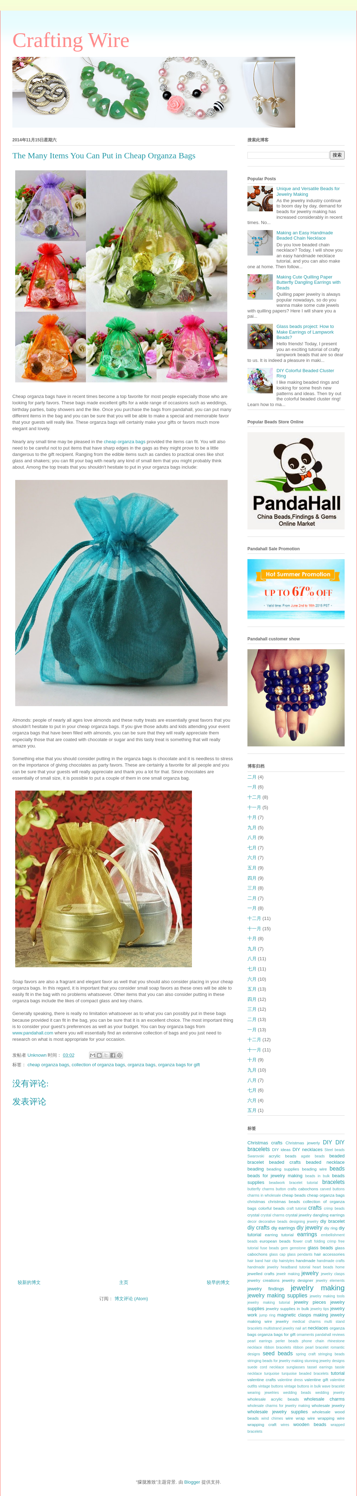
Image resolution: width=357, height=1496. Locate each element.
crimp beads (334, 1208)
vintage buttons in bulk (302, 1386)
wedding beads (297, 1393)
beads (337, 1169)
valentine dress (290, 1380)
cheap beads (294, 1195)
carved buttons (332, 1189)
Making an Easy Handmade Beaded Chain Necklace (304, 235)
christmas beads (284, 1201)
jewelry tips (320, 1309)
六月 (252, 857)
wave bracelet (333, 1386)
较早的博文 (218, 1282)
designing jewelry (303, 1222)
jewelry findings (265, 1288)
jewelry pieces (310, 1302)
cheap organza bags (125, 441)
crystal (253, 1215)
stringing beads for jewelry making (275, 1361)
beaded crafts (285, 1162)
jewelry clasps (333, 1274)
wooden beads (309, 1424)
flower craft (302, 1241)
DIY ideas (281, 1149)
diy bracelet (332, 1221)
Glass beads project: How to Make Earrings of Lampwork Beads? (305, 332)
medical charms (306, 1322)
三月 (252, 888)
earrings (307, 1234)
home (340, 1267)
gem (284, 1248)
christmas (256, 1201)
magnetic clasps (294, 1315)
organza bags (142, 1064)
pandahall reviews (330, 1335)
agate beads (313, 1156)
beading (255, 1169)
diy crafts (258, 1228)
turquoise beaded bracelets (305, 1373)
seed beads (278, 1353)
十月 (252, 817)
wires (285, 1425)
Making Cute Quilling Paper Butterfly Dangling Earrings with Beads (308, 282)
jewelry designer (297, 1280)
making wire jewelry (268, 1321)
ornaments (305, 1335)
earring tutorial (279, 1234)
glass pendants (299, 1254)
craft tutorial (296, 1208)
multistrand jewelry (279, 1328)
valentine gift (316, 1379)
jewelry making (318, 1288)
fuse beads (269, 1248)
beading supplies (283, 1169)
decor (252, 1222)
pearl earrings (259, 1341)
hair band (255, 1261)
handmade (305, 1260)
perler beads (287, 1341)
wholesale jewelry (328, 1405)
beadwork (277, 1183)
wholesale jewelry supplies (277, 1411)
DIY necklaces (307, 1149)
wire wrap (295, 1418)
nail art (301, 1328)
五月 (252, 867)
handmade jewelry (263, 1267)
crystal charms (272, 1215)
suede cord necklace (265, 1367)
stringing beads (331, 1354)
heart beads (322, 1267)
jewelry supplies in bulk (287, 1308)
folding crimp (325, 1241)
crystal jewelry (299, 1215)
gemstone (298, 1248)
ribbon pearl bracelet (310, 1347)
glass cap (277, 1254)
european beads (275, 1241)
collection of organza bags (98, 1064)
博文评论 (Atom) (131, 1298)
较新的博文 (29, 1282)
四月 (252, 878)
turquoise (272, 1373)
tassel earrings (320, 1367)
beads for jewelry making (275, 1175)
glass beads (320, 1247)
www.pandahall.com (32, 1033)
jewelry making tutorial (268, 1302)
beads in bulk (317, 1176)
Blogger (192, 1482)
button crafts (286, 1189)
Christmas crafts (264, 1142)
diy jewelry (309, 1228)
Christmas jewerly (303, 1142)
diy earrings (283, 1228)
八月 (252, 837)
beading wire (314, 1169)
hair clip (270, 1261)
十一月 (254, 807)
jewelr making (288, 1274)
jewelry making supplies (277, 1295)
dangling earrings (329, 1215)
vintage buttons (270, 1386)
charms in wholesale (264, 1195)
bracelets (333, 1182)
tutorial (338, 1373)
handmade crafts (331, 1261)
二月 (252, 777)
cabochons (308, 1188)
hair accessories (329, 1254)
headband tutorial (295, 1267)
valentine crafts (261, 1379)
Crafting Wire (70, 40)
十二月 (254, 797)
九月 (252, 827)
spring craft (306, 1354)
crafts (315, 1208)
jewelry (310, 1273)
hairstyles (286, 1261)
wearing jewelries (263, 1393)
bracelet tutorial (303, 1183)
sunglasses (295, 1367)
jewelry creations (263, 1280)
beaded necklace (325, 1162)
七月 (252, 847)
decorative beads (272, 1222)
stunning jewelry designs (324, 1361)
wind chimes (272, 1418)
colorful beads (271, 1208)
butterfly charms (260, 1189)
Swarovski (255, 1156)
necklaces (318, 1328)
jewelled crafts (260, 1273)
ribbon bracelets (277, 1347)
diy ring (331, 1228)
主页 (123, 1282)
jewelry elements (330, 1281)
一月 (252, 787)
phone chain (313, 1341)
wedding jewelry (330, 1393)
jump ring (267, 1315)
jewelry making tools (327, 1296)
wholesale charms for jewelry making (278, 1406)
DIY (327, 1142)
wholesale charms (324, 1399)
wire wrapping (321, 1418)
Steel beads (334, 1150)
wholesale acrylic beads (273, 1399)
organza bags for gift (179, 1064)
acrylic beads (282, 1156)
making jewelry (329, 1315)
